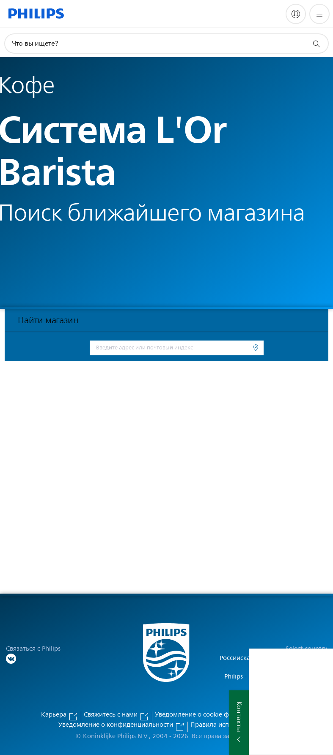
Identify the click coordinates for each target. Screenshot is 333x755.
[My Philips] (296, 14)
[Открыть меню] (319, 14)
